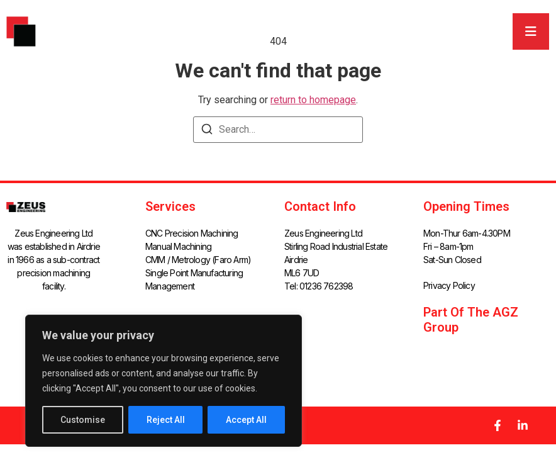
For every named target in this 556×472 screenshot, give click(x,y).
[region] (163, 381)
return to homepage (313, 100)
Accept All (246, 420)
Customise (82, 420)
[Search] (207, 131)
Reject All (166, 420)
